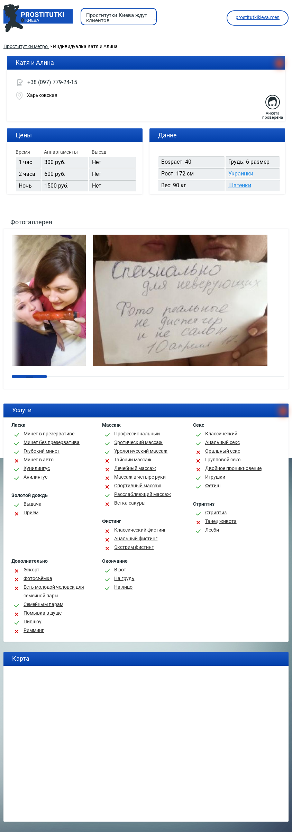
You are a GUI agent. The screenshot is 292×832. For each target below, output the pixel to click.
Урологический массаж (140, 451)
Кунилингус (37, 468)
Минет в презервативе (49, 433)
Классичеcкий (221, 433)
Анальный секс (222, 442)
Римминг (34, 630)
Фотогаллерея (31, 222)
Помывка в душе (43, 613)
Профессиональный (137, 433)
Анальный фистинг (135, 538)
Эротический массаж (138, 442)
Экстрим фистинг (134, 547)
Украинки (240, 173)
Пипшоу (33, 621)
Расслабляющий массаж (142, 494)
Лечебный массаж (135, 468)
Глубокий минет (42, 451)
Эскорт (31, 569)
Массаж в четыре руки (140, 477)
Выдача (33, 504)
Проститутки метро (26, 46)
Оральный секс (222, 451)
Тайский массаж (133, 459)
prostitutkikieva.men (257, 17)
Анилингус (35, 477)
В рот (120, 569)
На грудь (124, 578)
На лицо (123, 587)
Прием (31, 512)
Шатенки (239, 185)
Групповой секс (222, 459)
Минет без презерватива (52, 442)
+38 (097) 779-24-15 (52, 82)
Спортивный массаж (137, 485)
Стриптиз (216, 512)
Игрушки (215, 477)
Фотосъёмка (38, 578)
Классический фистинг (140, 530)
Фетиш (212, 485)
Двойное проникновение (233, 468)
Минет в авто (39, 459)
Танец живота (221, 521)
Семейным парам (43, 604)
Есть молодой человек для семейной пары (54, 591)
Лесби (212, 530)
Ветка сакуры (130, 503)
